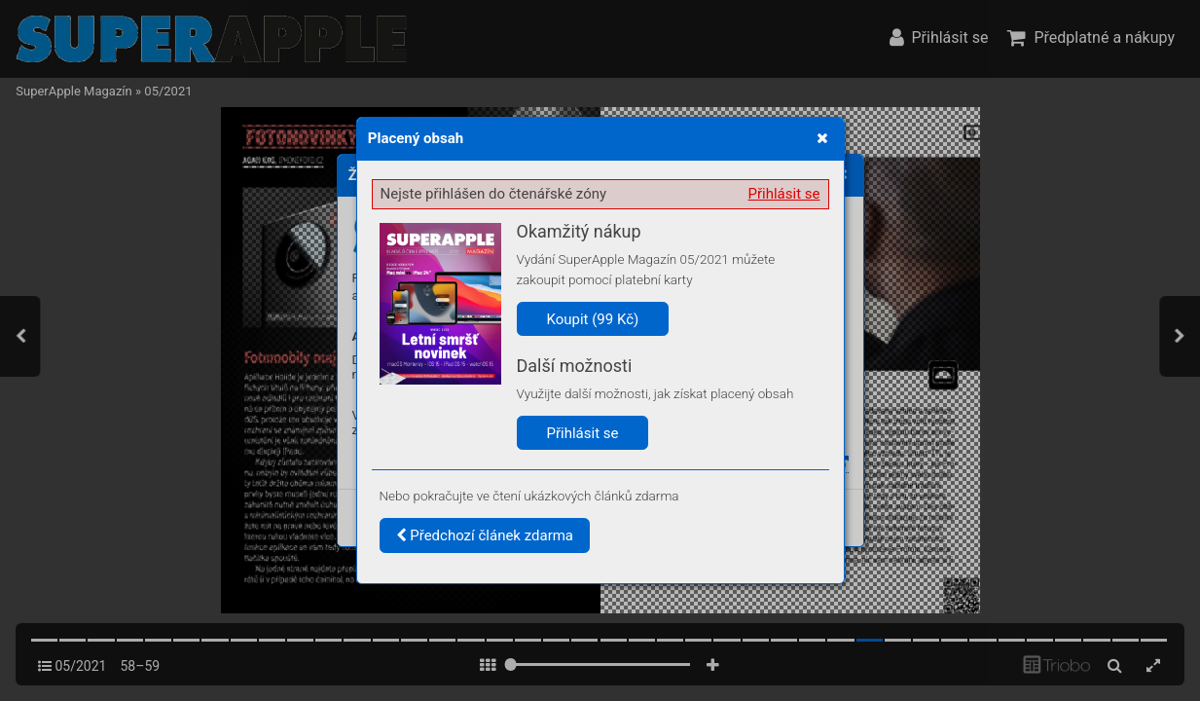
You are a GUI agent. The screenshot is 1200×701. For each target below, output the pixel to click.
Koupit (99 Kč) (593, 319)
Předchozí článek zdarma (485, 535)
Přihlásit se (784, 194)
